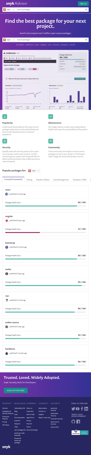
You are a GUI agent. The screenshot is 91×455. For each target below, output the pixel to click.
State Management (61, 180)
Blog (15, 411)
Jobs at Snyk (30, 414)
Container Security (57, 419)
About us (29, 408)
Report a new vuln (44, 417)
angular (43, 45)
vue (49, 45)
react (37, 45)
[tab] (13, 179)
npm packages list (20, 430)
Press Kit (29, 424)
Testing (29, 180)
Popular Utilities (42, 180)
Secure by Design (32, 430)
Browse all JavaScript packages (17, 440)
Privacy (29, 421)
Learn (16, 414)
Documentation (19, 417)
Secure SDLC (55, 427)
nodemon (29, 45)
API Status (5, 425)
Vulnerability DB (19, 408)
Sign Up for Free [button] (16, 391)
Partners (5, 408)
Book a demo (43, 408)
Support (41, 414)
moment (56, 45)
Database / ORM (79, 180)
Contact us (42, 411)
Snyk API (17, 421)
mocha (72, 45)
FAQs (16, 427)
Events (29, 427)
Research (17, 424)
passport (64, 45)
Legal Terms (30, 417)
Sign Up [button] (83, 4)
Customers (30, 411)
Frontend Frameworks (13, 179)
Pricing (4, 422)
